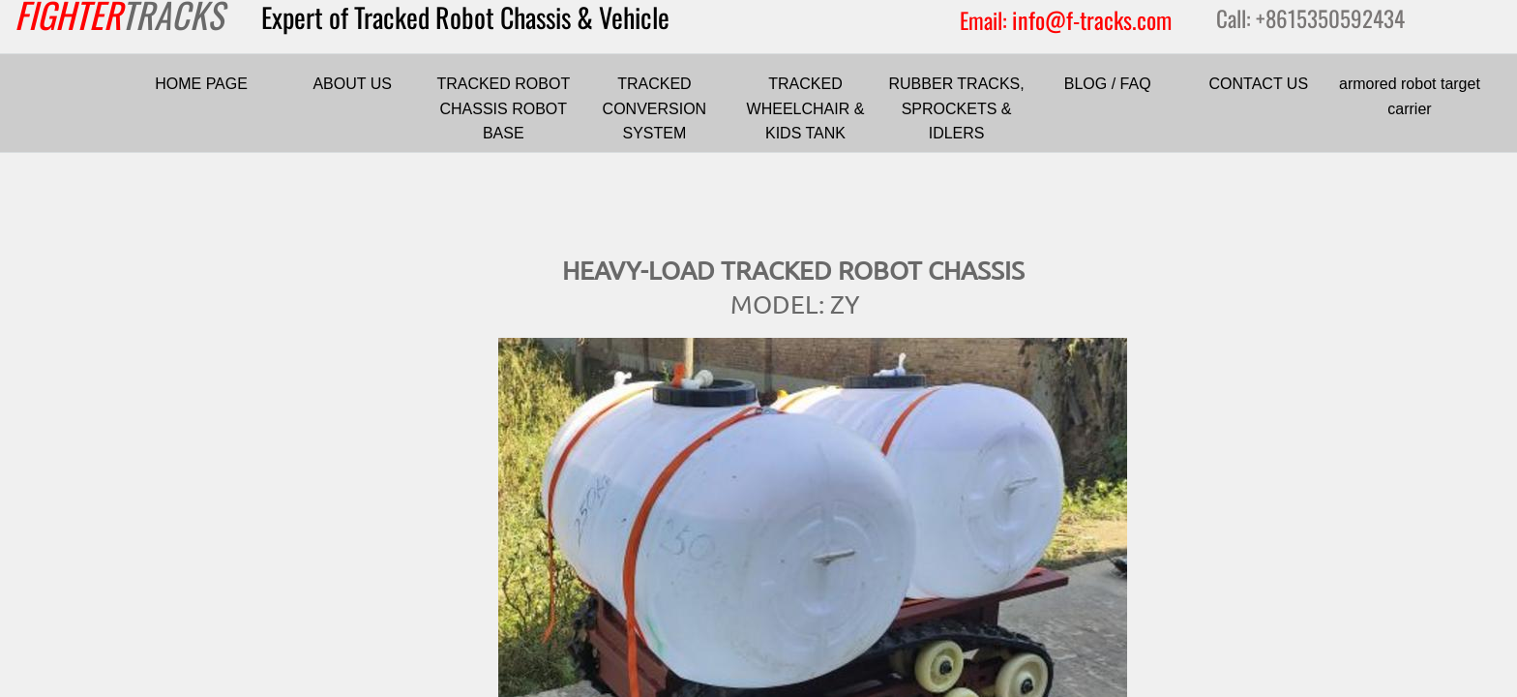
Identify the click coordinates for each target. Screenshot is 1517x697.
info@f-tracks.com (1092, 19)
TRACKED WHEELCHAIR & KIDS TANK (806, 108)
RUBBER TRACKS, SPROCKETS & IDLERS (957, 108)
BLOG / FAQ (1107, 84)
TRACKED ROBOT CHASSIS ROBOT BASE (503, 108)
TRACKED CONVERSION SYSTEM (655, 108)
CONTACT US (1259, 84)
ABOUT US (352, 84)
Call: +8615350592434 (1310, 18)
